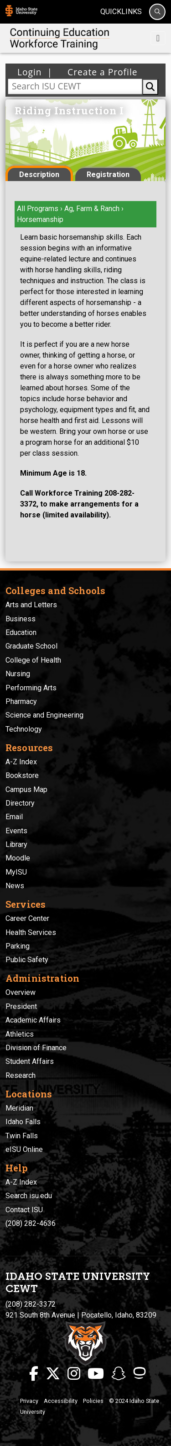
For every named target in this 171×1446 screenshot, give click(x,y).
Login (30, 72)
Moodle (17, 858)
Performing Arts (31, 688)
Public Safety (26, 959)
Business (20, 619)
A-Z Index (21, 761)
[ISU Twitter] (53, 1373)
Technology (23, 729)
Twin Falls (21, 1135)
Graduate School (31, 646)
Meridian (19, 1108)
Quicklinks (121, 11)
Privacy (29, 1400)
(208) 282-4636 (30, 1223)
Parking (17, 946)
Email (14, 816)
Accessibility (61, 1400)
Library (16, 844)
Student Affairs (29, 1061)
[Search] (157, 12)
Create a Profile (99, 72)
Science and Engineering (44, 715)
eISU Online (24, 1149)
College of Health (33, 660)
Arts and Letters (31, 604)
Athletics (19, 1034)
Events (16, 830)
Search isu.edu (28, 1195)
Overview (20, 992)
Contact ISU (24, 1209)
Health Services (30, 932)
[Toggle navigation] (158, 38)
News (14, 885)
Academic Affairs (33, 1020)
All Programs (37, 208)
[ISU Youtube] (96, 1373)
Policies (93, 1400)
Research (20, 1075)
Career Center (27, 918)
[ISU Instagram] (73, 1373)
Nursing (17, 673)
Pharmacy (21, 701)
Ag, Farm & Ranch (92, 208)
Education (20, 632)
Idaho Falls (23, 1121)
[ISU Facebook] (33, 1373)
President (21, 1006)
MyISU (16, 872)
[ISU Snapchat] (118, 1373)
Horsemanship (40, 219)
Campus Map (26, 789)
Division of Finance (36, 1047)
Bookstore (22, 775)
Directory (20, 803)
